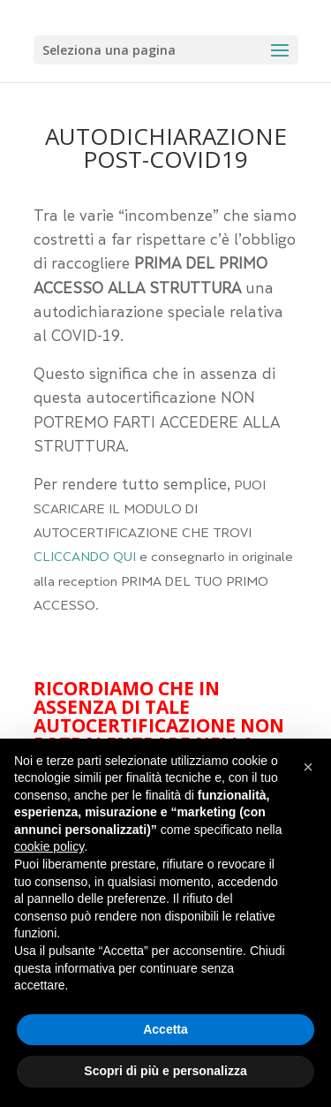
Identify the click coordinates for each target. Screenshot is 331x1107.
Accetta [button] (165, 1029)
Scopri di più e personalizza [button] (165, 1071)
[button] (308, 767)
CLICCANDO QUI (85, 558)
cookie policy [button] (49, 846)
